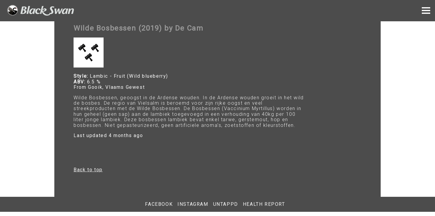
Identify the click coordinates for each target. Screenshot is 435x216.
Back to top (88, 169)
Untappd (225, 204)
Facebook (159, 204)
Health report (264, 204)
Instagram (192, 204)
